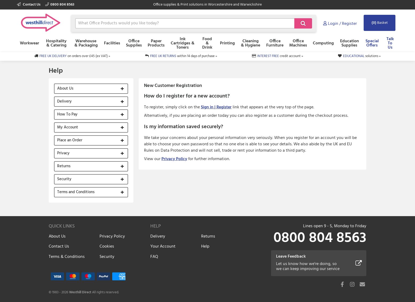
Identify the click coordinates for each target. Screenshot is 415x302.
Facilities (112, 43)
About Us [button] (65, 88)
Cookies (107, 246)
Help (205, 246)
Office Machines (298, 43)
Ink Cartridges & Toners (183, 43)
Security (107, 256)
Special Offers (372, 43)
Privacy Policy (174, 159)
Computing (323, 43)
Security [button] (64, 179)
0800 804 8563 (59, 5)
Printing (227, 43)
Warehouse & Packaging (86, 43)
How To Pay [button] (67, 114)
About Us (57, 236)
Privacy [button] (63, 153)
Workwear (29, 43)
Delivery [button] (64, 101)
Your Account (162, 246)
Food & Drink (207, 43)
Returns (208, 236)
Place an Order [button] (69, 140)
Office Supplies (134, 43)
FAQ (154, 256)
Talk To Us (390, 43)
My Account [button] (67, 127)
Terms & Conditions (67, 256)
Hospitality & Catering (56, 43)
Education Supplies (349, 43)
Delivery (157, 236)
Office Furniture (274, 43)
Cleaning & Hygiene (250, 43)
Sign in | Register (216, 107)
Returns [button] (63, 166)
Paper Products (156, 43)
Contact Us (29, 5)
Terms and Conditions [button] (75, 192)
